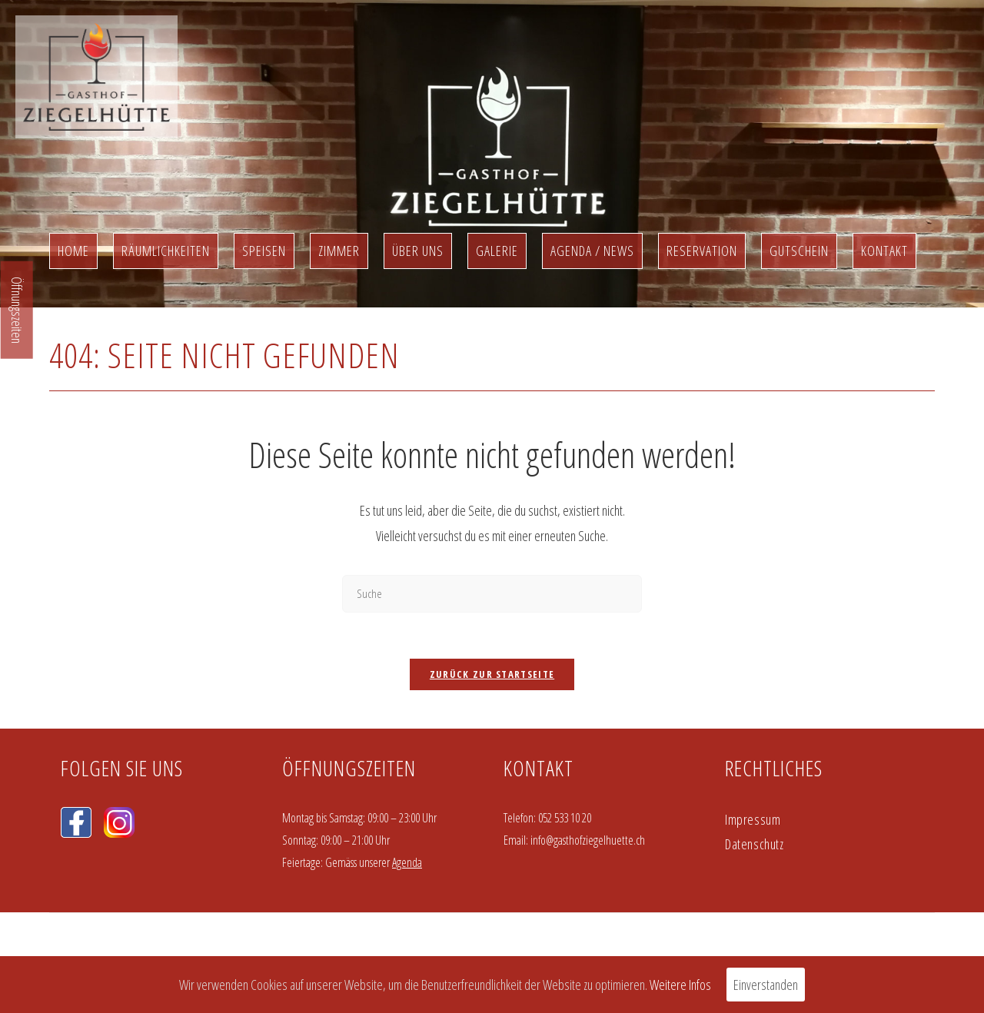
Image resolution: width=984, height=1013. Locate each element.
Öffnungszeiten (17, 310)
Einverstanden (765, 984)
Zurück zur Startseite (492, 674)
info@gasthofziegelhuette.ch (587, 840)
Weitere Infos (680, 984)
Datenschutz (754, 844)
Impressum (752, 819)
